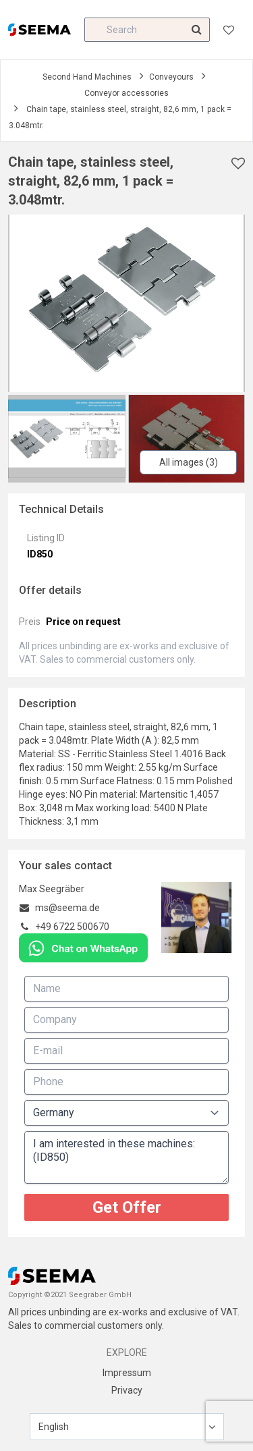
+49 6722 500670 (72, 926)
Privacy (126, 1390)
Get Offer (126, 1207)
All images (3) (188, 462)
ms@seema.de (67, 907)
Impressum (127, 1372)
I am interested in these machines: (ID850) (126, 1157)
